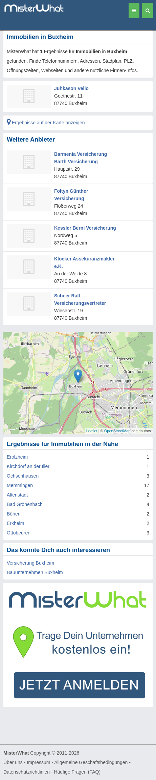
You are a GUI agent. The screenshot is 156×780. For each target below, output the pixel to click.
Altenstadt (17, 495)
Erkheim (15, 523)
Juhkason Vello (71, 88)
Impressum (38, 762)
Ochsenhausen (23, 476)
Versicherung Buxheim (30, 563)
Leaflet (91, 431)
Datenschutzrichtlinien (26, 772)
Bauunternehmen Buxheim (35, 572)
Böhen (13, 514)
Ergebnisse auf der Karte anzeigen (46, 122)
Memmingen (20, 485)
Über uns (13, 762)
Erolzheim (17, 457)
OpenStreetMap (117, 431)
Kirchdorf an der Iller (28, 466)
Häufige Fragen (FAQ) (77, 772)
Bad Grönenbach (25, 504)
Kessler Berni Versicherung (85, 228)
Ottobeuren (18, 532)
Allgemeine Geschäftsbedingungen (91, 762)
